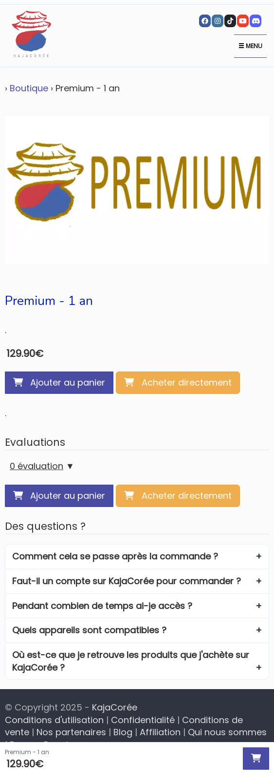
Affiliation (160, 732)
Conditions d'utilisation (54, 720)
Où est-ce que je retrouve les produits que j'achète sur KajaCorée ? (130, 661)
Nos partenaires (71, 732)
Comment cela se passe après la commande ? (115, 556)
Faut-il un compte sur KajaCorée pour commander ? (126, 581)
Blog (122, 732)
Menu (250, 46)
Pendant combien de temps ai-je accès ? (102, 606)
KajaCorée (114, 707)
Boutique (29, 88)
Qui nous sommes (227, 732)
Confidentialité (143, 720)
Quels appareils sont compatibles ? (89, 630)
